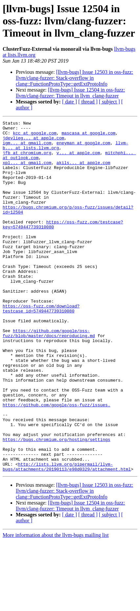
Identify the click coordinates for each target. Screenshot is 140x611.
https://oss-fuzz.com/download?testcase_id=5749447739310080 (41, 346)
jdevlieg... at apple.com (33, 142)
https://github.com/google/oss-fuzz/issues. (56, 462)
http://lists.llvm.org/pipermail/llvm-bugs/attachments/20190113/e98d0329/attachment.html (67, 536)
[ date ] (69, 101)
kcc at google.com (35, 136)
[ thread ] (88, 101)
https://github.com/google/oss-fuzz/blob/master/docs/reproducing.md (49, 376)
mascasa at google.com (88, 136)
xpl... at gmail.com (27, 171)
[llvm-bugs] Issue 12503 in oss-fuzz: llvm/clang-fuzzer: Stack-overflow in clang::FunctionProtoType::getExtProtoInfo (74, 78)
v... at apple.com (78, 159)
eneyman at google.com (83, 148)
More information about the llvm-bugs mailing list (56, 605)
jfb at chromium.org (27, 159)
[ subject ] (109, 101)
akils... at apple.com (83, 171)
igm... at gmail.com (27, 148)
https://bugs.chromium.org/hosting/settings (56, 504)
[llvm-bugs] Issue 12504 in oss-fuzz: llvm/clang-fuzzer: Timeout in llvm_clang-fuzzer (70, 93)
